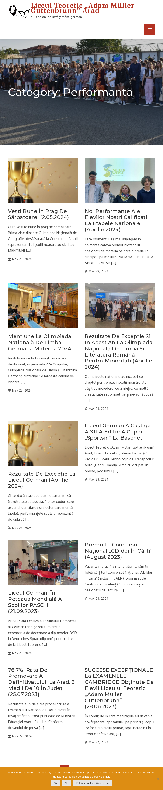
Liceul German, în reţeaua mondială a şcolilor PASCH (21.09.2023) (35, 602)
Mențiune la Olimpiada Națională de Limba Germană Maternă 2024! (40, 342)
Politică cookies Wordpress (92, 783)
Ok (55, 783)
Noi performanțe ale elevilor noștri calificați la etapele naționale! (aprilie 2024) (116, 220)
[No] (158, 779)
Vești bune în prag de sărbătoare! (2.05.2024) (38, 214)
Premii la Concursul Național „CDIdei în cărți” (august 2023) (118, 551)
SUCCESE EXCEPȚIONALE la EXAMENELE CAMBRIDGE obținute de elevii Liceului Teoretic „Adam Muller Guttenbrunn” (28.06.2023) (119, 688)
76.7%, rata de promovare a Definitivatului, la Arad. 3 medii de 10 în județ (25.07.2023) (41, 682)
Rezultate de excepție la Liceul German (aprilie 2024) (41, 480)
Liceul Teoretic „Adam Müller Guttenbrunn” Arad (82, 8)
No (66, 783)
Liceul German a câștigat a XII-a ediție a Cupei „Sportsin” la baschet (119, 432)
